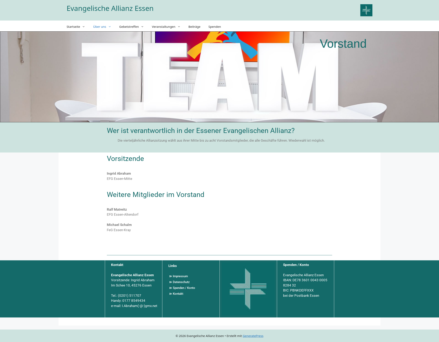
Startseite (78, 27)
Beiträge (195, 27)
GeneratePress (253, 336)
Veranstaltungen (168, 27)
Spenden (214, 27)
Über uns (104, 27)
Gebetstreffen (133, 27)
